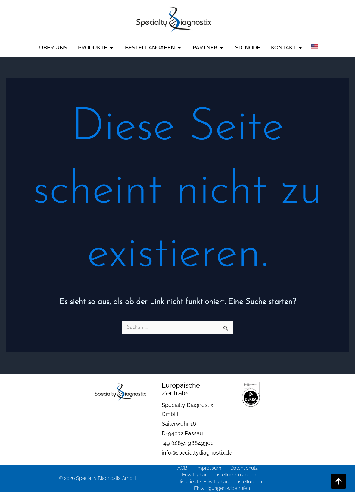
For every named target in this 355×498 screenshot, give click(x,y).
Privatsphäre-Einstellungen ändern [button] (219, 474)
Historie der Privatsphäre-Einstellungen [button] (219, 481)
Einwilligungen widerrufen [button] (222, 488)
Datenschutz (244, 468)
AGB (182, 468)
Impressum (208, 468)
